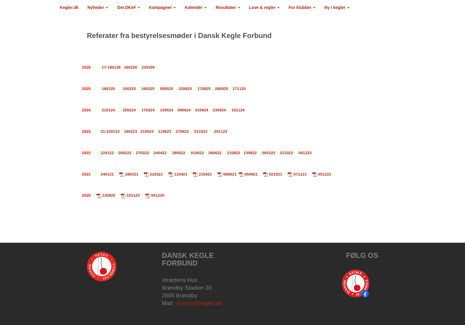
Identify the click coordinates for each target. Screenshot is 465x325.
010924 (201, 110)
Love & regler (264, 7)
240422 (159, 153)
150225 (129, 88)
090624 (184, 110)
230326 (148, 67)
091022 (268, 153)
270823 (181, 131)
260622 (215, 153)
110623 (164, 131)
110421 (180, 174)
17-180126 (111, 67)
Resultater (228, 7)
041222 (304, 153)
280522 (178, 153)
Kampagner (162, 7)
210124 (108, 110)
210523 (146, 131)
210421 (205, 174)
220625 (185, 88)
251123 (220, 131)
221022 (286, 153)
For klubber (302, 7)
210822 (233, 153)
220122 (107, 153)
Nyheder (97, 7)
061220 (157, 195)
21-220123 (110, 131)
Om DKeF (128, 7)
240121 (107, 174)
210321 (156, 174)
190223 (130, 131)
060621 (229, 174)
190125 (108, 88)
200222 (124, 153)
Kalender (196, 7)
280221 (131, 174)
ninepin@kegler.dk (198, 303)
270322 (142, 153)
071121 (300, 174)
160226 (130, 67)
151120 (133, 195)
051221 (324, 174)
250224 (129, 110)
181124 (237, 110)
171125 (239, 88)
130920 (108, 195)
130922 (250, 153)
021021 (275, 174)
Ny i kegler (337, 7)
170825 (203, 88)
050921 (250, 174)
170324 (147, 110)
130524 (166, 110)
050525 (166, 88)
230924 (219, 110)
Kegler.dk (69, 7)
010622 (197, 153)
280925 (221, 88)
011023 (200, 131)
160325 (147, 88)
